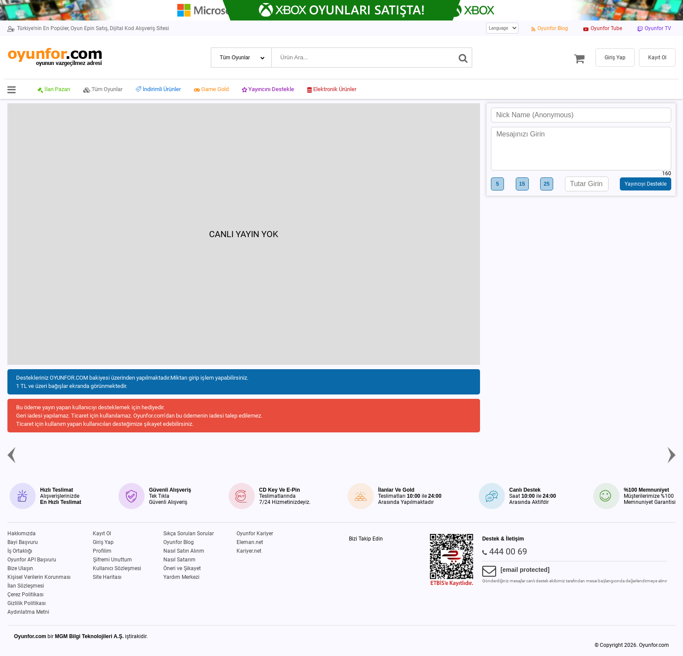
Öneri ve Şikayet (182, 568)
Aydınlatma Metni (28, 612)
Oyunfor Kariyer (255, 533)
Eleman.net (250, 542)
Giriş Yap (103, 542)
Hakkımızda (21, 533)
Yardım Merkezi (181, 577)
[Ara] (463, 58)
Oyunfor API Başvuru (31, 560)
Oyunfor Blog (178, 542)
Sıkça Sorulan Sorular (188, 533)
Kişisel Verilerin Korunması (39, 577)
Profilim (102, 551)
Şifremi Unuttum (112, 560)
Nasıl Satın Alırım (183, 551)
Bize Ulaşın (20, 568)
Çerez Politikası (25, 594)
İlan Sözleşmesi (25, 586)
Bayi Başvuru (22, 542)
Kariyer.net (249, 551)
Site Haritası (107, 577)
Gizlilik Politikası (26, 603)
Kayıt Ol (102, 533)
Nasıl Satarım (179, 560)
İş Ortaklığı (19, 551)
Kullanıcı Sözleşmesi (117, 568)
